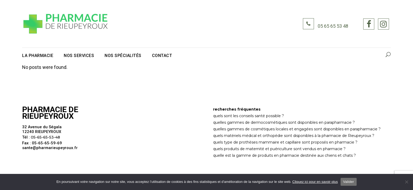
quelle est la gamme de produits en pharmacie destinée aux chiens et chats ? (284, 155)
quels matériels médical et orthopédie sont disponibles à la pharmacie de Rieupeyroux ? (293, 135)
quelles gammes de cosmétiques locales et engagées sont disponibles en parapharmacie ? (297, 129)
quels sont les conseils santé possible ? (248, 115)
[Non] (406, 181)
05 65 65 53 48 (333, 26)
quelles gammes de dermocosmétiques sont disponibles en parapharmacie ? (284, 122)
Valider (348, 182)
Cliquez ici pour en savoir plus (315, 182)
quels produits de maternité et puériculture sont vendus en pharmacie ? (279, 148)
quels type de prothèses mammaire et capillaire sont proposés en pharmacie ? (285, 142)
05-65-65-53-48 (45, 137)
